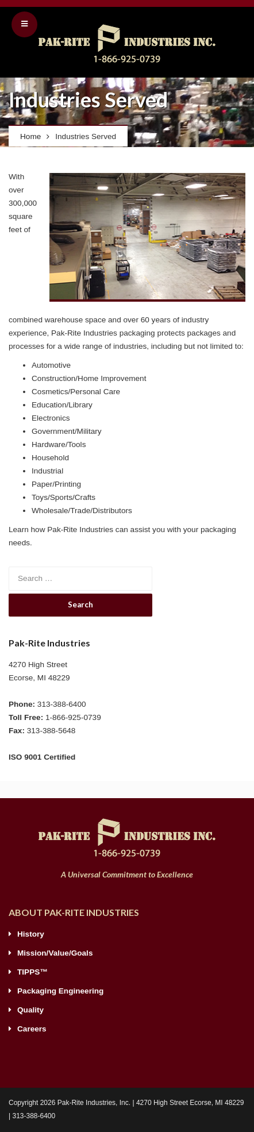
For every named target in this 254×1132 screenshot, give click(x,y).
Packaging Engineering (60, 991)
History (30, 934)
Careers (32, 1029)
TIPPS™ (32, 972)
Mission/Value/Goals (55, 953)
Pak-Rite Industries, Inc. (93, 1103)
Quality (30, 1010)
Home (30, 136)
